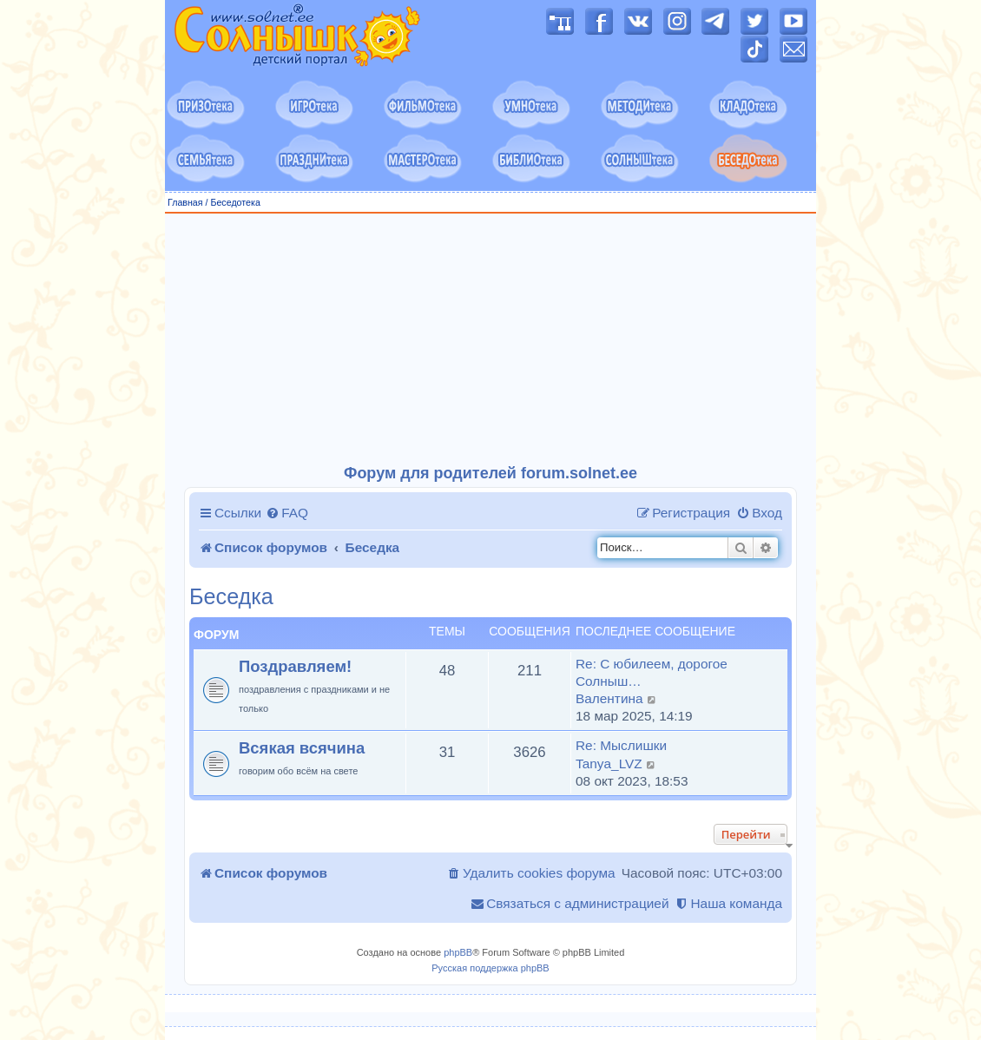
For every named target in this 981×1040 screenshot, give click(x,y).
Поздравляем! (295, 666)
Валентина (609, 698)
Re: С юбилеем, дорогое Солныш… (652, 672)
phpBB (458, 952)
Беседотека (235, 202)
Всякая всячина (302, 748)
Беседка (231, 597)
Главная (185, 202)
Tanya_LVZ (609, 763)
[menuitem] (287, 513)
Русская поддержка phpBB (490, 968)
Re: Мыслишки (621, 745)
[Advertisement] (490, 339)
